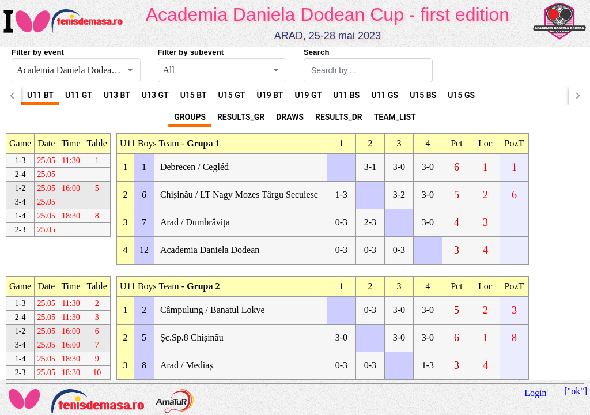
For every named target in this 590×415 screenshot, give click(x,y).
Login (535, 393)
